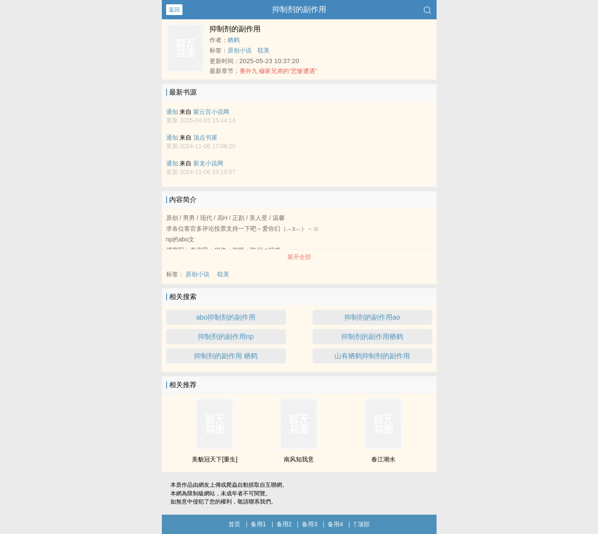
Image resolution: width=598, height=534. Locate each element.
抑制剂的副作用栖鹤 (372, 336)
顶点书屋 (205, 137)
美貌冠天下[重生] (214, 459)
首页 (234, 524)
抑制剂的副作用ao (372, 317)
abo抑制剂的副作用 (226, 317)
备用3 (309, 524)
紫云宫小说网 (211, 111)
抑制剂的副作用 (299, 9)
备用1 (258, 524)
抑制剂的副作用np (226, 336)
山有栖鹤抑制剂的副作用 (372, 356)
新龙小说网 (208, 163)
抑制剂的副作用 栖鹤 (226, 356)
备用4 (335, 524)
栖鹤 (234, 40)
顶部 (361, 524)
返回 (174, 9)
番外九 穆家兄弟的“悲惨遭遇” (278, 70)
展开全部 (299, 256)
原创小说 (240, 50)
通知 (172, 111)
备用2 (284, 524)
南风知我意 (299, 459)
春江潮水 (383, 459)
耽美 (264, 50)
